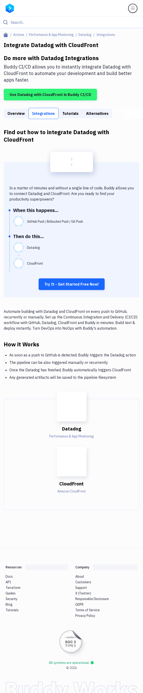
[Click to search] (71, 22)
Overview (16, 113)
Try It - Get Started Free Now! (71, 284)
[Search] (75, 22)
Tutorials (70, 113)
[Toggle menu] (132, 8)
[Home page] (6, 35)
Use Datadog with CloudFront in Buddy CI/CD (50, 94)
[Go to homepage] (10, 8)
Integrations (43, 113)
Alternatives (97, 113)
